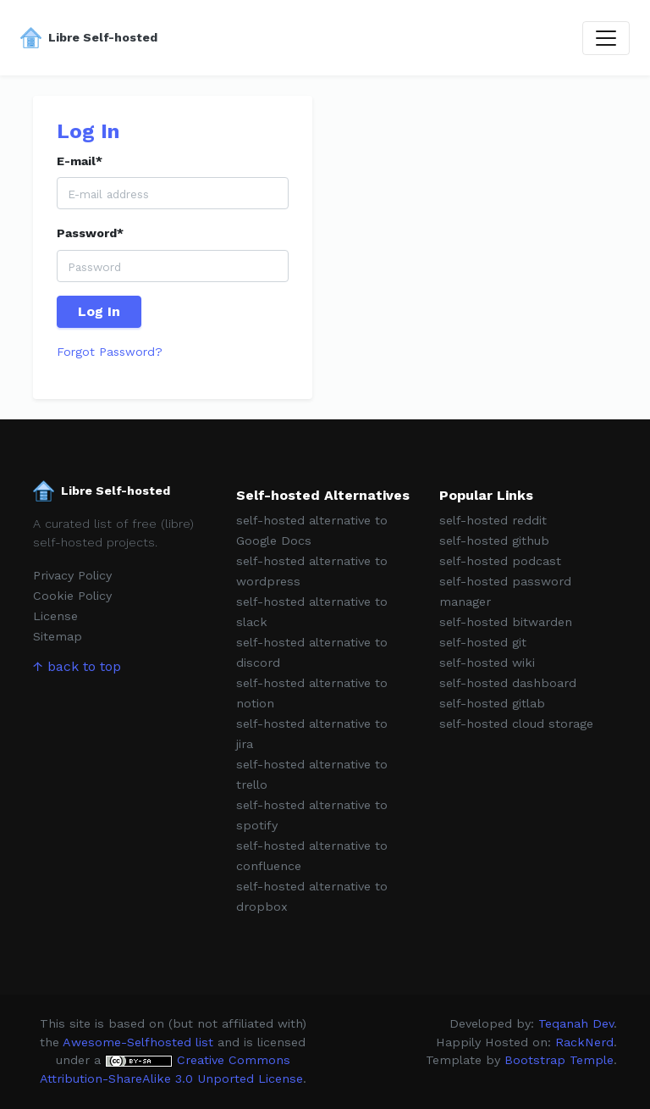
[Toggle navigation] (606, 38)
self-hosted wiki (487, 662)
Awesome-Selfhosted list (138, 1042)
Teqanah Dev (576, 1023)
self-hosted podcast (500, 561)
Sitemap (57, 636)
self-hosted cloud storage (516, 723)
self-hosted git (482, 642)
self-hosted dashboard (507, 683)
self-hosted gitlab (492, 703)
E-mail (79, 161)
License (55, 616)
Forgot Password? (109, 351)
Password (90, 233)
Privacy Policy (72, 575)
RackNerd (584, 1042)
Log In (99, 311)
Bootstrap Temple (559, 1060)
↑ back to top (77, 666)
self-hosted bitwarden (505, 622)
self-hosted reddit (493, 520)
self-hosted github (494, 540)
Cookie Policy (72, 595)
